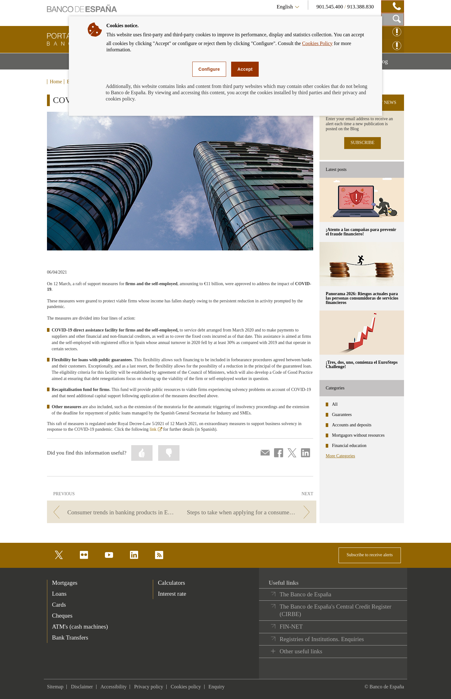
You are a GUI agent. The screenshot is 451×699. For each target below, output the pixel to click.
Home (56, 81)
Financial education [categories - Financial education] (349, 445)
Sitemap (55, 686)
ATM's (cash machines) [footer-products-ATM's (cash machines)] (80, 626)
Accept (244, 69)
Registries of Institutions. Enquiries (322, 639)
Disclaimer (82, 686)
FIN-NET (291, 626)
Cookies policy (186, 686)
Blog (390, 63)
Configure (209, 69)
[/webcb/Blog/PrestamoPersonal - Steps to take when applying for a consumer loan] (250, 512)
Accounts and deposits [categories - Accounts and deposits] (351, 425)
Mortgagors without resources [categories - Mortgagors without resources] (358, 435)
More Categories (340, 456)
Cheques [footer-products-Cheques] (62, 615)
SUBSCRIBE (362, 142)
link (156, 429)
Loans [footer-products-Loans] (59, 593)
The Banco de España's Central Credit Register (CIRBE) (335, 610)
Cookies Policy (317, 43)
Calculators (171, 582)
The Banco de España (305, 594)
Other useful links (301, 651)
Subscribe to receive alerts (370, 555)
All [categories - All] (335, 404)
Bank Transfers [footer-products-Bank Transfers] (70, 637)
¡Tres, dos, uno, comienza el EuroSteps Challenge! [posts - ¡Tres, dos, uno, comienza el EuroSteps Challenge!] (361, 364)
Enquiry (217, 686)
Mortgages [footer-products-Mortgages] (64, 582)
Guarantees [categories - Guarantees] (342, 414)
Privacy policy (148, 686)
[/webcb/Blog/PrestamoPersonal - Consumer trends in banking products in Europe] (113, 512)
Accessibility (114, 686)
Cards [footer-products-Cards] (59, 604)
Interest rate (172, 593)
